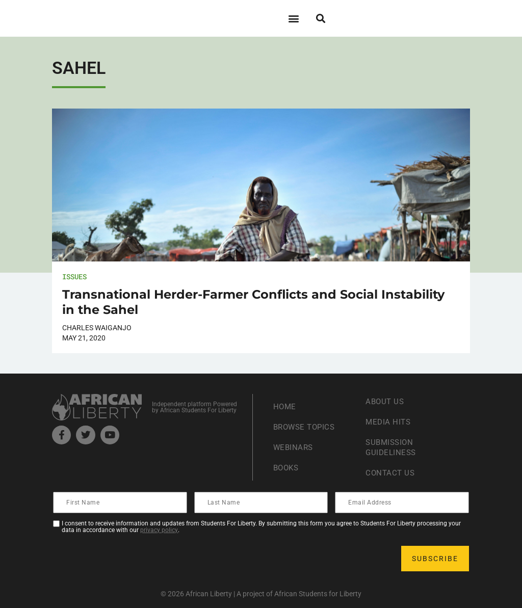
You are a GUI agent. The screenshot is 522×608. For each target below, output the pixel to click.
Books (287, 467)
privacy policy (159, 530)
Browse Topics (306, 427)
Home (285, 406)
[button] (293, 18)
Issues (74, 276)
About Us (386, 401)
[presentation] (131, 558)
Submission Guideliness (392, 447)
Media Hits (389, 422)
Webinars (294, 447)
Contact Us (391, 473)
